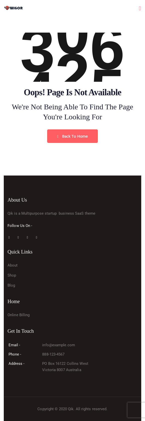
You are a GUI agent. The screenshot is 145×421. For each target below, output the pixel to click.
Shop (12, 275)
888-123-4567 (53, 354)
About (13, 265)
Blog (11, 285)
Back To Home (72, 136)
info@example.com (58, 345)
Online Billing (19, 315)
